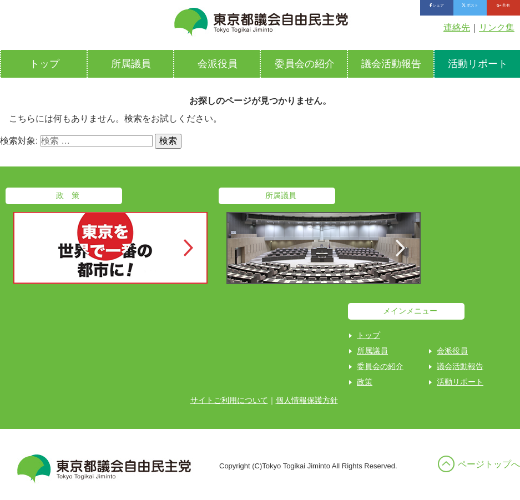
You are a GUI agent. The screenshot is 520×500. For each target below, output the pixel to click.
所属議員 (131, 63)
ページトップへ (489, 464)
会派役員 (218, 63)
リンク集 (496, 27)
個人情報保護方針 (307, 400)
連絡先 (456, 27)
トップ (44, 63)
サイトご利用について (229, 400)
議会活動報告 (391, 63)
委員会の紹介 (305, 63)
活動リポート (460, 381)
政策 (364, 381)
